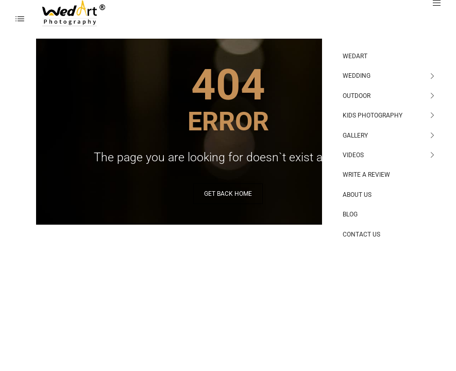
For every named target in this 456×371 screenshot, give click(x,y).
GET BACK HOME (228, 193)
